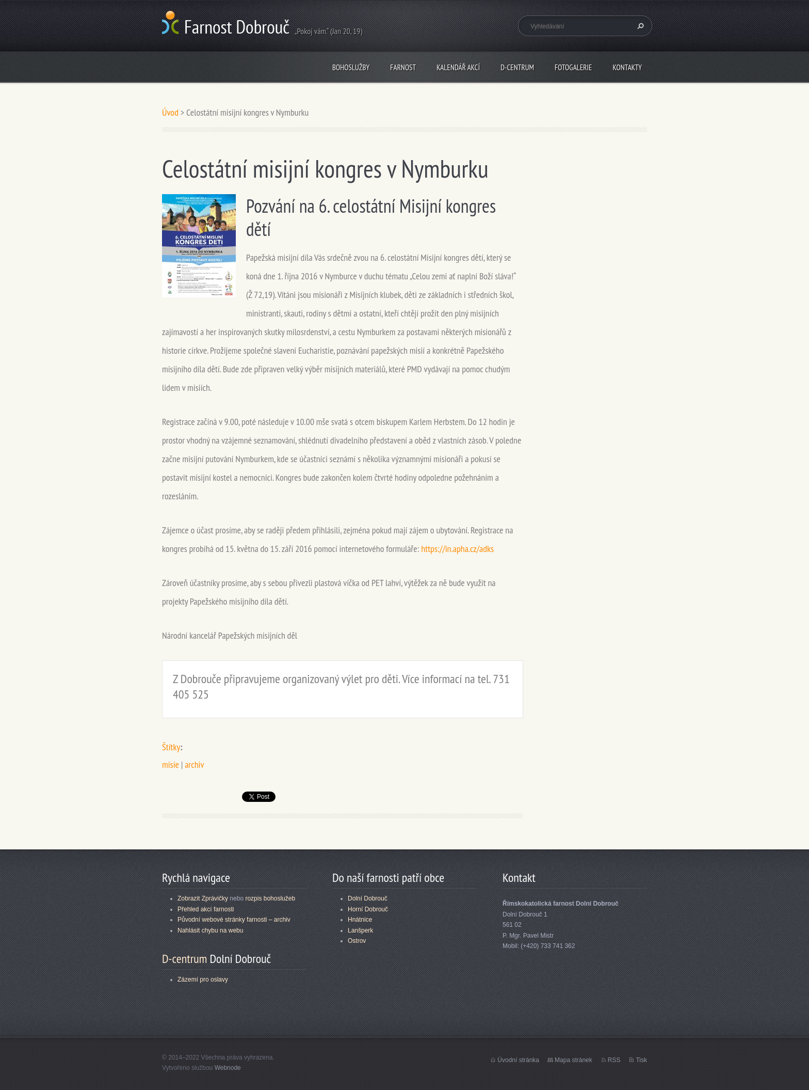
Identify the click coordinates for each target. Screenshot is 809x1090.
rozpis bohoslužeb (270, 898)
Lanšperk (360, 930)
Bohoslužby (350, 67)
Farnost (403, 67)
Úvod (170, 112)
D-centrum (517, 67)
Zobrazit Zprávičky (202, 898)
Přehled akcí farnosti (205, 909)
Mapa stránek (573, 1060)
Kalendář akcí (458, 67)
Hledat (639, 26)
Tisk (641, 1060)
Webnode (228, 1067)
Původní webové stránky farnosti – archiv (233, 919)
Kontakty (627, 67)
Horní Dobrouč (368, 909)
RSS (614, 1060)
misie (170, 764)
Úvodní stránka (518, 1060)
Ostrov (357, 940)
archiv (194, 764)
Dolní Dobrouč (367, 898)
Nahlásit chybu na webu (210, 930)
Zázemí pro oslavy (202, 979)
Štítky (171, 747)
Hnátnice (360, 919)
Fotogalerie (573, 67)
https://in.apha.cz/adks (457, 549)
